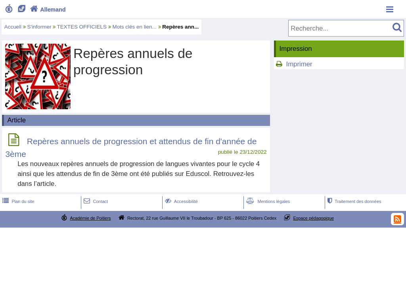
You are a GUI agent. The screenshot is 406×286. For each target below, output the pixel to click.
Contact (95, 201)
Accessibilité (180, 201)
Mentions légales (267, 201)
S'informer (39, 27)
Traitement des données (353, 201)
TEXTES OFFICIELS (82, 27)
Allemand (47, 9)
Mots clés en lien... (135, 27)
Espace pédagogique (313, 218)
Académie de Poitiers (90, 218)
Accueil (12, 27)
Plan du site (17, 201)
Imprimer (299, 64)
